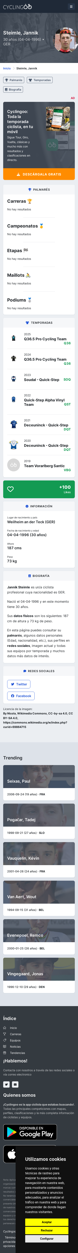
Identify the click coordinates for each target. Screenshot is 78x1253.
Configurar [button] (47, 1238)
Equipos (15, 1040)
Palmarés (13, 80)
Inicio (7, 68)
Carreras (15, 1034)
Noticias (15, 1046)
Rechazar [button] (47, 1230)
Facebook (21, 696)
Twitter (19, 684)
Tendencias (17, 1053)
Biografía (13, 89)
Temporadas (40, 80)
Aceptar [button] (47, 1222)
